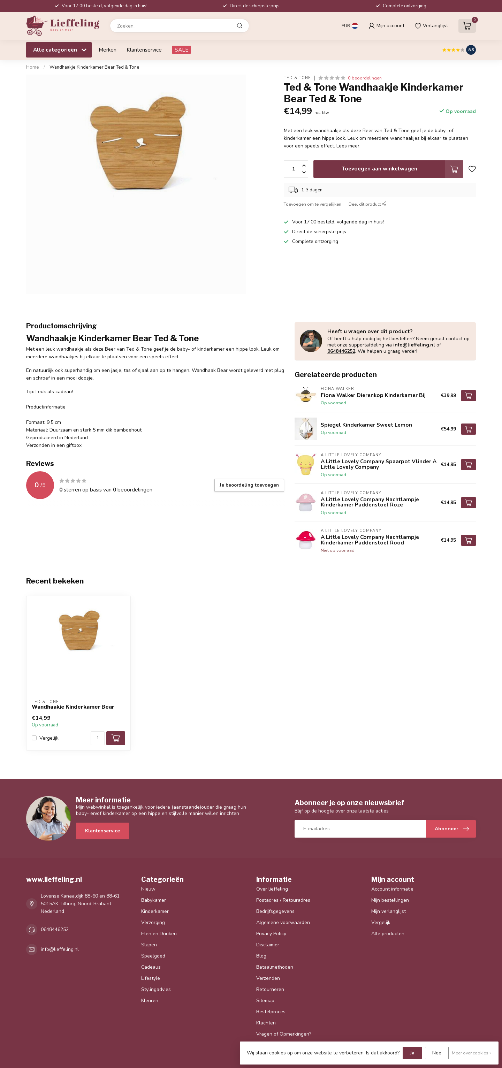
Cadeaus (151, 967)
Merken (107, 49)
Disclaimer (267, 944)
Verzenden (268, 978)
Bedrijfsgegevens (275, 911)
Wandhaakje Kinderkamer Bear (73, 707)
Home (32, 67)
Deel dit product (368, 204)
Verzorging (153, 922)
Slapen (149, 944)
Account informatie (392, 889)
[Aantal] (98, 738)
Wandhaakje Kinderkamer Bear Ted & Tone (94, 67)
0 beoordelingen (365, 78)
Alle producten (387, 933)
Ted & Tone (297, 78)
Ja (412, 1053)
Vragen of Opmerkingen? (283, 1034)
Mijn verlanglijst (388, 911)
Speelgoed (153, 956)
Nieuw (148, 889)
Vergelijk (49, 738)
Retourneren (270, 989)
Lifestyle (150, 978)
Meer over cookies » (472, 1053)
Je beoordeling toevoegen (249, 485)
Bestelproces (271, 1011)
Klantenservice (144, 49)
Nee (436, 1053)
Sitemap (265, 1000)
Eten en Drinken (159, 933)
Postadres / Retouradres (283, 900)
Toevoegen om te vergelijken (312, 204)
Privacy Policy (271, 933)
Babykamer (153, 900)
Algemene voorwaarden (283, 922)
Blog (261, 956)
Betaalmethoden (274, 967)
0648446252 (341, 351)
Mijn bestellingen (390, 900)
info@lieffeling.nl (414, 345)
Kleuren (149, 1000)
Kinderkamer (155, 911)
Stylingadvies (156, 989)
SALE (181, 49)
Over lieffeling (272, 889)
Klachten (266, 1023)
